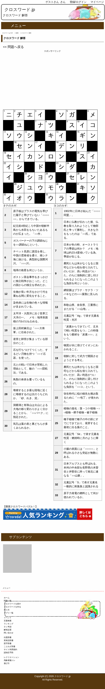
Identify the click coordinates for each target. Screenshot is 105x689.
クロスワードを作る (12, 607)
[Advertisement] (52, 79)
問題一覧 (7, 601)
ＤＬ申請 (7, 627)
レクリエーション (11, 657)
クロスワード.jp (19, 9)
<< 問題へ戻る (13, 47)
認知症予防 (8, 652)
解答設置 (7, 630)
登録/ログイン (78, 1)
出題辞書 (7, 637)
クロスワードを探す (12, 604)
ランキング (8, 624)
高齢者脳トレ (9, 660)
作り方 (7, 610)
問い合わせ (8, 633)
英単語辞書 (8, 640)
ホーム (7, 598)
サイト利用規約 (10, 649)
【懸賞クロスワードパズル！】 (20, 506)
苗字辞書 (7, 643)
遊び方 (7, 663)
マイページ (97, 1)
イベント (7, 618)
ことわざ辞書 (9, 646)
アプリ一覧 (8, 613)
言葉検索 (7, 621)
